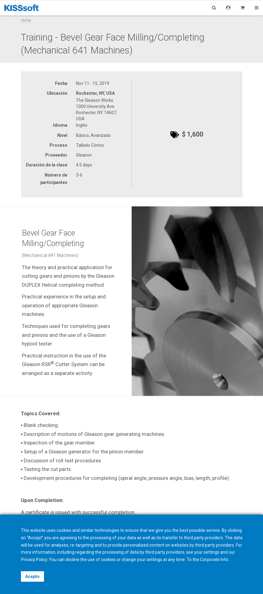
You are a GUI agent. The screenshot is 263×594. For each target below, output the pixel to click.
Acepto (32, 576)
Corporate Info (214, 559)
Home (26, 20)
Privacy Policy (34, 559)
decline (72, 559)
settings (154, 559)
